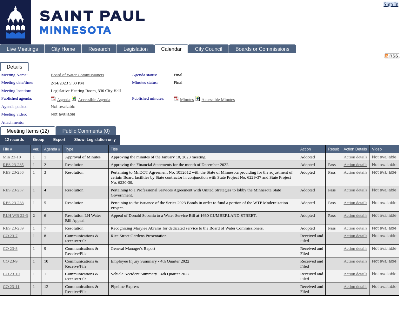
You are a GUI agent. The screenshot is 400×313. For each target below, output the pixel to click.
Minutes (187, 99)
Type (69, 149)
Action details (355, 157)
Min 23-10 (12, 157)
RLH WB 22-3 (15, 215)
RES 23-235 (13, 164)
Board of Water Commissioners (77, 74)
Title (114, 149)
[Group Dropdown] (38, 140)
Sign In (390, 4)
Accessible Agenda (94, 99)
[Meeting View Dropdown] (95, 140)
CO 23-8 (10, 248)
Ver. (36, 149)
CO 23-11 (11, 286)
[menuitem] (14, 140)
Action (305, 149)
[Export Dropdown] (59, 140)
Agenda (63, 99)
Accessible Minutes (218, 99)
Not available (63, 106)
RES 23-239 (13, 228)
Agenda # (52, 149)
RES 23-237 (13, 190)
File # (7, 149)
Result (333, 149)
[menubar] (60, 140)
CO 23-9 (10, 261)
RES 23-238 (13, 202)
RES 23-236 (13, 172)
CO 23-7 (10, 235)
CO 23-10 (11, 273)
